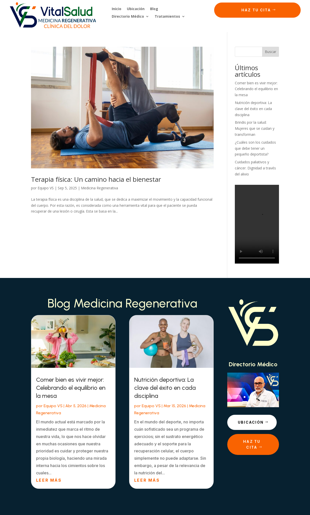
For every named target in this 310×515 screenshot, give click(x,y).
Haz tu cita (256, 10)
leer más (49, 480)
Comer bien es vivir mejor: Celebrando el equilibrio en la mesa (256, 89)
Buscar (270, 51)
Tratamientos (167, 17)
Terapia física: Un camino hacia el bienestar (96, 179)
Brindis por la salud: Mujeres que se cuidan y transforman (254, 128)
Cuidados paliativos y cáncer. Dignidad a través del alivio (255, 168)
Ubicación (136, 9)
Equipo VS (46, 188)
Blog (154, 9)
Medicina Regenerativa (99, 188)
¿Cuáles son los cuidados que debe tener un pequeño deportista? (255, 148)
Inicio (116, 9)
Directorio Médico (128, 17)
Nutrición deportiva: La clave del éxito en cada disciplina (253, 108)
